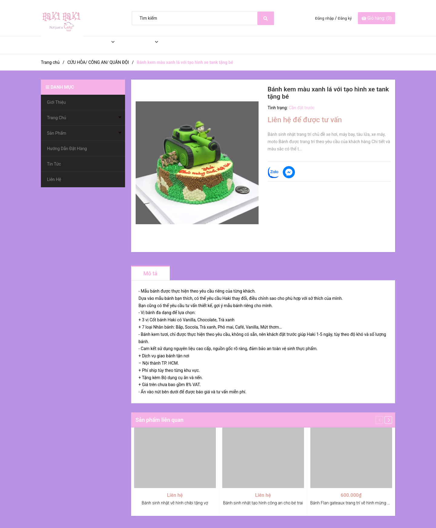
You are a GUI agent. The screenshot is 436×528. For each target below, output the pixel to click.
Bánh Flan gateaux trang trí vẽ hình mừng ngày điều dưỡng (364, 502)
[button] (388, 420)
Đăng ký (345, 18)
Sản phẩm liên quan (160, 420)
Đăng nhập (324, 18)
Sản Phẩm (135, 45)
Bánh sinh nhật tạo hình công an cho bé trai (263, 502)
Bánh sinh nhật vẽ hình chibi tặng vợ (175, 502)
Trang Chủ (92, 45)
